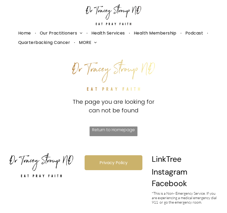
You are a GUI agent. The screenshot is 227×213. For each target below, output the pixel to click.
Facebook (169, 183)
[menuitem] (25, 33)
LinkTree (166, 159)
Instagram (169, 172)
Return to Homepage (113, 130)
